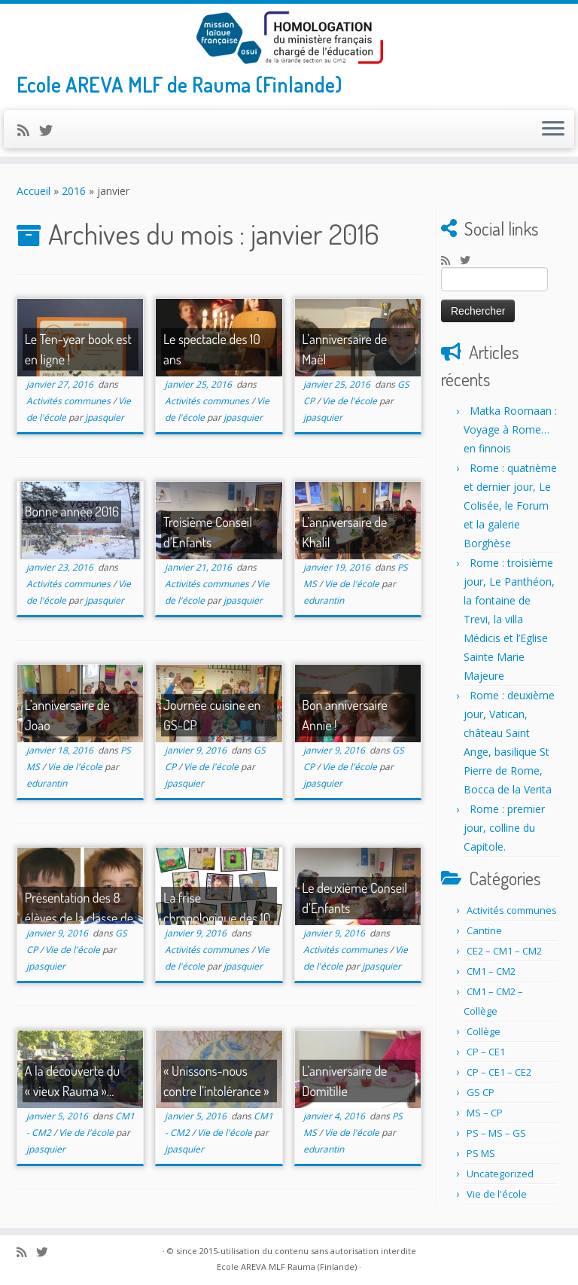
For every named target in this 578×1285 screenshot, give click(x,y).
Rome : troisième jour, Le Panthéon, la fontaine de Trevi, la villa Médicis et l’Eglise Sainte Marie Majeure (509, 619)
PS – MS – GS (496, 1133)
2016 (74, 191)
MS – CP (485, 1112)
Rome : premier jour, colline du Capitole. (504, 828)
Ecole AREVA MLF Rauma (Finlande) (287, 1266)
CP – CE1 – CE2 (499, 1072)
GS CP (480, 1092)
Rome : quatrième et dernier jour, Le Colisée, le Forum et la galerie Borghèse (510, 505)
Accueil (33, 191)
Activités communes (69, 400)
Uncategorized (500, 1173)
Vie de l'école (350, 400)
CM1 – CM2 (491, 971)
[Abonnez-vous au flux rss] (28, 130)
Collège (483, 1031)
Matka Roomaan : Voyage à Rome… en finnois (510, 429)
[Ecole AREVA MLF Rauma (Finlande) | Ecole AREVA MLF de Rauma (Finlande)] (289, 37)
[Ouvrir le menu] (553, 129)
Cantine (484, 930)
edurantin (323, 600)
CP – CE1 (486, 1051)
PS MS (481, 1153)
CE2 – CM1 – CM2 (504, 951)
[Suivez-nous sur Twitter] (50, 130)
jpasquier (104, 417)
